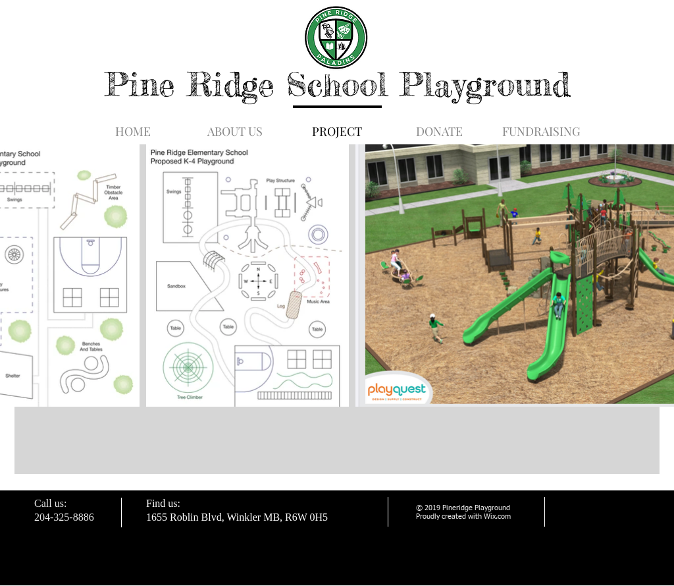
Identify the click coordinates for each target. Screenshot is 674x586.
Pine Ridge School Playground (337, 84)
